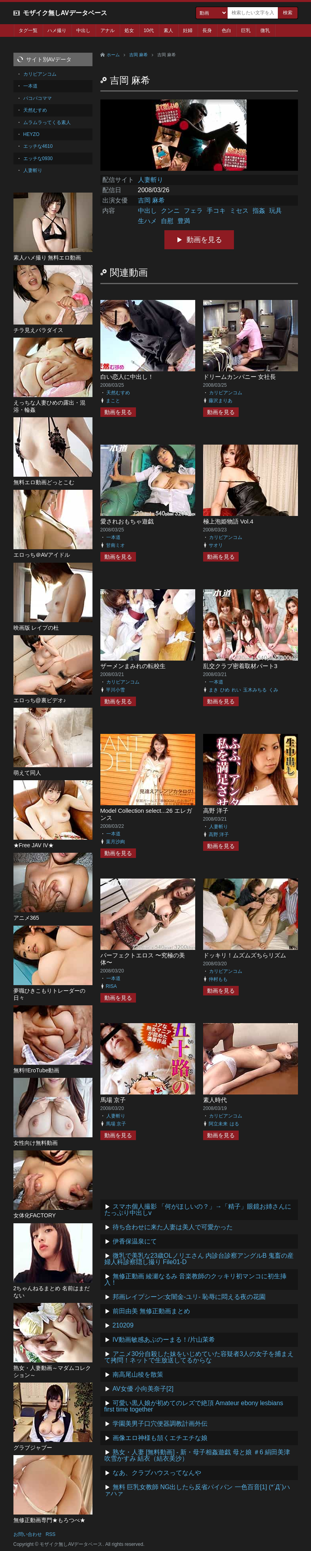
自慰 (167, 221)
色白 (226, 30)
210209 (123, 1325)
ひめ (225, 690)
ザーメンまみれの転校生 (133, 666)
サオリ (216, 545)
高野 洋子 (215, 810)
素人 (168, 30)
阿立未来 (218, 1124)
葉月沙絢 (115, 841)
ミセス (239, 210)
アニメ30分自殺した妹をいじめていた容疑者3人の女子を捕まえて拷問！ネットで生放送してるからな (199, 1357)
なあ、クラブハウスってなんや (157, 1472)
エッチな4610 (38, 146)
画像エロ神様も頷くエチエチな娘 (160, 1437)
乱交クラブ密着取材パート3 (240, 666)
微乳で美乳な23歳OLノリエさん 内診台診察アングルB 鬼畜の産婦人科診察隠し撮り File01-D (199, 1258)
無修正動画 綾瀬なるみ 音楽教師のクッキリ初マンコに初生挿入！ (195, 1279)
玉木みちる (255, 690)
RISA (111, 986)
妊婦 (187, 30)
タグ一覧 (28, 30)
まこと (113, 400)
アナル (107, 30)
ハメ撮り (56, 30)
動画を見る (204, 240)
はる (234, 1124)
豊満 (183, 221)
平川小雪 (115, 690)
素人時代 (215, 1099)
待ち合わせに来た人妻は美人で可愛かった (173, 1227)
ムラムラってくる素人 (47, 122)
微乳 (265, 30)
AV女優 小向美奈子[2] (143, 1388)
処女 (129, 30)
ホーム (113, 54)
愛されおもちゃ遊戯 (127, 521)
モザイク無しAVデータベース (65, 13)
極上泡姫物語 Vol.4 (228, 521)
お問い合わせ (27, 1534)
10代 (149, 30)
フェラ (193, 210)
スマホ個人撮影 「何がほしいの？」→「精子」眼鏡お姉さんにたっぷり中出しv (197, 1209)
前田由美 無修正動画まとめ (151, 1311)
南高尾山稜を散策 (138, 1374)
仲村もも (218, 979)
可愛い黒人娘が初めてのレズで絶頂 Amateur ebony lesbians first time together (193, 1406)
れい (236, 690)
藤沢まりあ (220, 400)
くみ (273, 690)
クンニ (170, 210)
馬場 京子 (113, 1099)
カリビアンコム (225, 392)
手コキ (216, 210)
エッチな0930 (38, 158)
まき (213, 690)
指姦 (259, 210)
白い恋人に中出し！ (127, 376)
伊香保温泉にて (135, 1241)
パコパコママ (37, 98)
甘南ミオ (115, 545)
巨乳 (246, 30)
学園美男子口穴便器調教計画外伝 (160, 1423)
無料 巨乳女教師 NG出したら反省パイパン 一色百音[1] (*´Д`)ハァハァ (197, 1490)
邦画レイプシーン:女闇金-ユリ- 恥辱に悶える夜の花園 (189, 1296)
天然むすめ (118, 392)
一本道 (113, 537)
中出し (83, 30)
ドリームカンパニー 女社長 (239, 376)
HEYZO (31, 134)
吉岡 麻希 (138, 54)
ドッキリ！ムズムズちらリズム (244, 955)
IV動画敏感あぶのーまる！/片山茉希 (164, 1339)
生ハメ (147, 221)
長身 (207, 30)
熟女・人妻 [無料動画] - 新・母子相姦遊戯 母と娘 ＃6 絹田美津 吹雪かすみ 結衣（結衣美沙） (197, 1455)
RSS (51, 1534)
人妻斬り (150, 179)
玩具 (275, 210)
